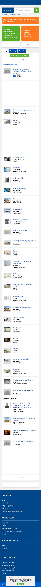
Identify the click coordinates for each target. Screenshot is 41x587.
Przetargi (4, 551)
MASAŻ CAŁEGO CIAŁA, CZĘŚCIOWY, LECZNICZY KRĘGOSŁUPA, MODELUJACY (24, 405)
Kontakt (4, 525)
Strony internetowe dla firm (10, 528)
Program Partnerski (8, 523)
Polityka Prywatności (8, 506)
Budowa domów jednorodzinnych (24, 110)
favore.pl (15, 2)
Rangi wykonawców (8, 570)
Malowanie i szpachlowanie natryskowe (22, 262)
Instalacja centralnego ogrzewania (24, 240)
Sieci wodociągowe (19, 188)
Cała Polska (30, 44)
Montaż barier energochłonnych (23, 380)
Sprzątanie (16, 168)
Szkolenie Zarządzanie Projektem (24, 431)
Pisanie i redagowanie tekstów (23, 390)
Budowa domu (18, 199)
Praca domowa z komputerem (23, 441)
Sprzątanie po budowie (20, 359)
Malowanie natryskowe (20, 220)
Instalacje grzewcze (19, 157)
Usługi (5, 51)
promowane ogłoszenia (10, 64)
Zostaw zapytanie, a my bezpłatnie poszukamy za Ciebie (10, 33)
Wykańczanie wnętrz (20, 230)
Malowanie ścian (18, 178)
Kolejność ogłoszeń (8, 562)
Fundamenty (17, 328)
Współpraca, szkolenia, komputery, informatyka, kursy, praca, (23, 71)
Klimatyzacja (17, 209)
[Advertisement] (20, 93)
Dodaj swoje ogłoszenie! (30, 33)
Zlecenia (21, 51)
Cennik (4, 573)
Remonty (16, 120)
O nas (3, 500)
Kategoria (10, 44)
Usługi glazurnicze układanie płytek (22, 285)
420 (23, 60)
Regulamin (5, 508)
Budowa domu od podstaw (22, 307)
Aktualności (5, 503)
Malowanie (16, 274)
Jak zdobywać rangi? (8, 565)
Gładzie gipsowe (18, 317)
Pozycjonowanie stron (8, 534)
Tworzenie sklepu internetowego (12, 531)
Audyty (15, 338)
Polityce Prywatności (22, 581)
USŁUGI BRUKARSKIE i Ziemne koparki (24, 419)
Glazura (15, 349)
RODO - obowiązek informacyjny (12, 511)
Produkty (13, 51)
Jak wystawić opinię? (8, 568)
